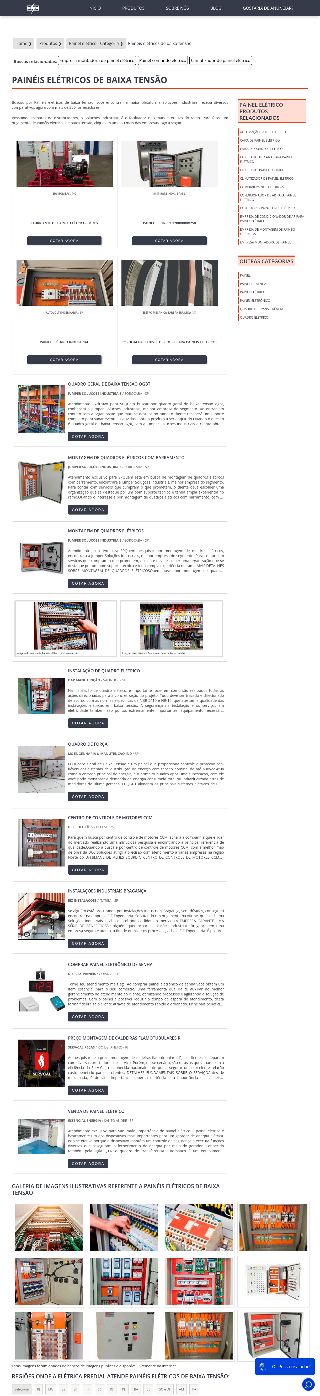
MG (51, 1272)
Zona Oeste (78, 1314)
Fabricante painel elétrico (262, 170)
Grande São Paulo (153, 1314)
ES (63, 1272)
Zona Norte (52, 1314)
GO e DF (165, 1272)
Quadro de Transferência (261, 309)
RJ (38, 1272)
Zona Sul (101, 1314)
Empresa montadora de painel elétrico (97, 60)
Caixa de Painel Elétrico (260, 140)
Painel (245, 275)
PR (87, 1272)
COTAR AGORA (38, 240)
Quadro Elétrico (254, 317)
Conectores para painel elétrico (267, 208)
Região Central (25, 1314)
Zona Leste (124, 1314)
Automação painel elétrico (263, 132)
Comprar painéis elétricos (262, 187)
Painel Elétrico (252, 292)
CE (148, 1272)
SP (75, 1272)
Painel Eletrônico (255, 300)
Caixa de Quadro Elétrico (261, 149)
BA (136, 1272)
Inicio (193, 1361)
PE (124, 1272)
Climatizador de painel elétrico (220, 60)
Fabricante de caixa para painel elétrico (266, 159)
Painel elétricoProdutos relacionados (261, 111)
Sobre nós (210, 1361)
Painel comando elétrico (162, 60)
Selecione (22, 1272)
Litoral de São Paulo (189, 1314)
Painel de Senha (253, 284)
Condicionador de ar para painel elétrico (268, 197)
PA (194, 1272)
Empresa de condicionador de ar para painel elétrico (272, 218)
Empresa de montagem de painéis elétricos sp (267, 231)
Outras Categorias (266, 261)
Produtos (233, 1361)
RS (112, 1272)
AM (181, 1272)
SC (100, 1272)
